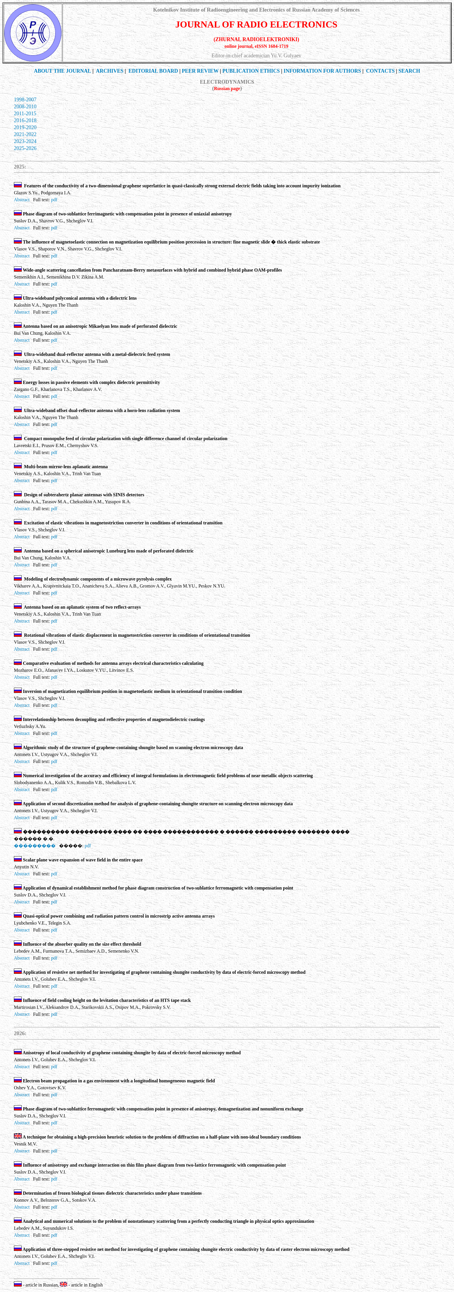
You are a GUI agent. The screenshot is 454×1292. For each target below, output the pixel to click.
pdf (54, 199)
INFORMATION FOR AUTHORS (322, 71)
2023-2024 (25, 141)
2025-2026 (25, 148)
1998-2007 (25, 100)
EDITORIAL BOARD (153, 71)
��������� (35, 845)
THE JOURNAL (62, 71)
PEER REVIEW (200, 71)
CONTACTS (380, 71)
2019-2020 (25, 127)
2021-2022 (25, 134)
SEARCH (409, 71)
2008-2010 (25, 106)
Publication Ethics (251, 71)
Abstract (22, 199)
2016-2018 (25, 120)
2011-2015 (25, 113)
